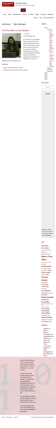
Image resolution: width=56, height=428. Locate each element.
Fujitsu (45, 340)
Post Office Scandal (21, 3)
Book (44, 332)
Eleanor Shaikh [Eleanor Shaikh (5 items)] (47, 268)
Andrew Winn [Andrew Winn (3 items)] (43, 250)
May (49, 68)
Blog (44, 330)
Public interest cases (17, 70)
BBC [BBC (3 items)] (42, 262)
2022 (46, 77)
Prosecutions (20, 67)
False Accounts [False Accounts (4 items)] (44, 270)
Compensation (10, 67)
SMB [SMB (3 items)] (49, 315)
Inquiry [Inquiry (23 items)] (44, 280)
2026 (46, 27)
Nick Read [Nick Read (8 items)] (44, 295)
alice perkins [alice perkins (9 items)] (45, 248)
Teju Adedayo (25, 70)
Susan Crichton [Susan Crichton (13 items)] (46, 317)
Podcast (45, 348)
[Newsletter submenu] (53, 14)
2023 (46, 76)
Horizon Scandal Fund (29, 409)
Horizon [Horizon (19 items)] (44, 277)
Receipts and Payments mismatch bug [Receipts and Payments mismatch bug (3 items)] (46, 304)
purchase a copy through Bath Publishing (27, 381)
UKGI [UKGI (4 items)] (50, 321)
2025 (46, 73)
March (50, 69)
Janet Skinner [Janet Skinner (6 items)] (44, 284)
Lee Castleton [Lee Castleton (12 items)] (46, 291)
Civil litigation (47, 334)
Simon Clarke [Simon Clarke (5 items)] (44, 315)
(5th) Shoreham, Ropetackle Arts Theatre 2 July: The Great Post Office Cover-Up (52, 58)
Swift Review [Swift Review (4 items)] (43, 319)
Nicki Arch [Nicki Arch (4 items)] (51, 292)
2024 (46, 74)
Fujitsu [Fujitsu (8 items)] (50, 270)
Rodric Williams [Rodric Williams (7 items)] (45, 308)
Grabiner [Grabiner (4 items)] (43, 274)
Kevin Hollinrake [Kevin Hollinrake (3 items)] (44, 288)
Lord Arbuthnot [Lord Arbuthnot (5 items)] (44, 293)
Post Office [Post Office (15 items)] (45, 302)
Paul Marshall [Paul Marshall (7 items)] (45, 299)
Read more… (5, 64)
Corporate (46, 338)
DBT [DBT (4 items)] (42, 268)
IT (44, 344)
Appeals (5, 67)
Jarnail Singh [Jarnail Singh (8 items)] (45, 286)
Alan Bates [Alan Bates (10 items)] (44, 246)
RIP (44, 355)
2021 (46, 79)
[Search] (23, 10)
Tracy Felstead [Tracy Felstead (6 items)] (45, 321)
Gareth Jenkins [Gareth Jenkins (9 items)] (45, 272)
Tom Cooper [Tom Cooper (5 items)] (50, 319)
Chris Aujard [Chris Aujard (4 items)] (43, 264)
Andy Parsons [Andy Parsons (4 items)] (44, 252)
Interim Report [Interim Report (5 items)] (44, 282)
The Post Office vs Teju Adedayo (15, 30)
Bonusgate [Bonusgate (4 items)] (45, 262)
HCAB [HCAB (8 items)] (47, 274)
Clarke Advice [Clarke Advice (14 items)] (46, 266)
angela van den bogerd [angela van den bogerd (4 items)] (45, 254)
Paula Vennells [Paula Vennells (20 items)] (47, 297)
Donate (44, 229)
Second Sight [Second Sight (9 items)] (45, 311)
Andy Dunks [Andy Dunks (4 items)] (48, 250)
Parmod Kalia (9, 70)
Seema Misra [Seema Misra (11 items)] (45, 313)
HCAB (5, 70)
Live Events (46, 346)
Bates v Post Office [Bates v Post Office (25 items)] (47, 258)
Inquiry (15, 67)
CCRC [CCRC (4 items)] (49, 262)
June (50, 29)
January (50, 71)
